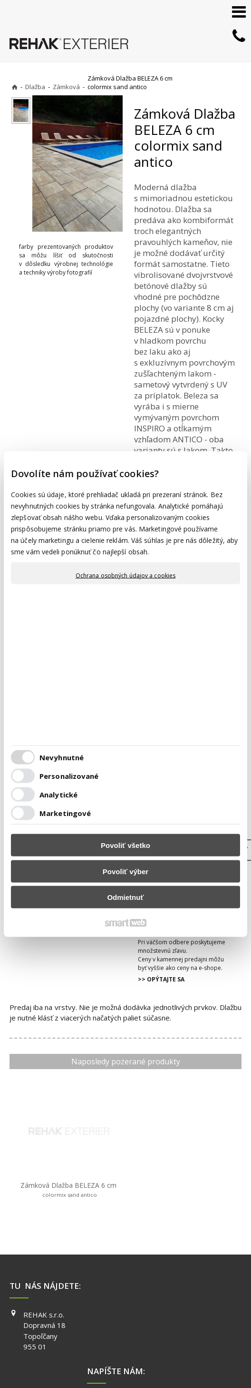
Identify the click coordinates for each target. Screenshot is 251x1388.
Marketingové (65, 812)
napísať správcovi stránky (179, 1342)
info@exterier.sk (128, 1280)
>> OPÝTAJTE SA (161, 979)
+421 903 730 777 (130, 1268)
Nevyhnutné (61, 757)
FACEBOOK (201, 1267)
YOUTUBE (199, 1294)
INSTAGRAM (202, 1280)
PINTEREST (201, 1307)
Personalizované (69, 775)
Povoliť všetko (125, 845)
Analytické (58, 794)
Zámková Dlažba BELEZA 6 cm (49, 1156)
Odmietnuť (125, 897)
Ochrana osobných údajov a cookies (125, 576)
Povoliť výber (125, 871)
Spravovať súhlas (175, 1351)
